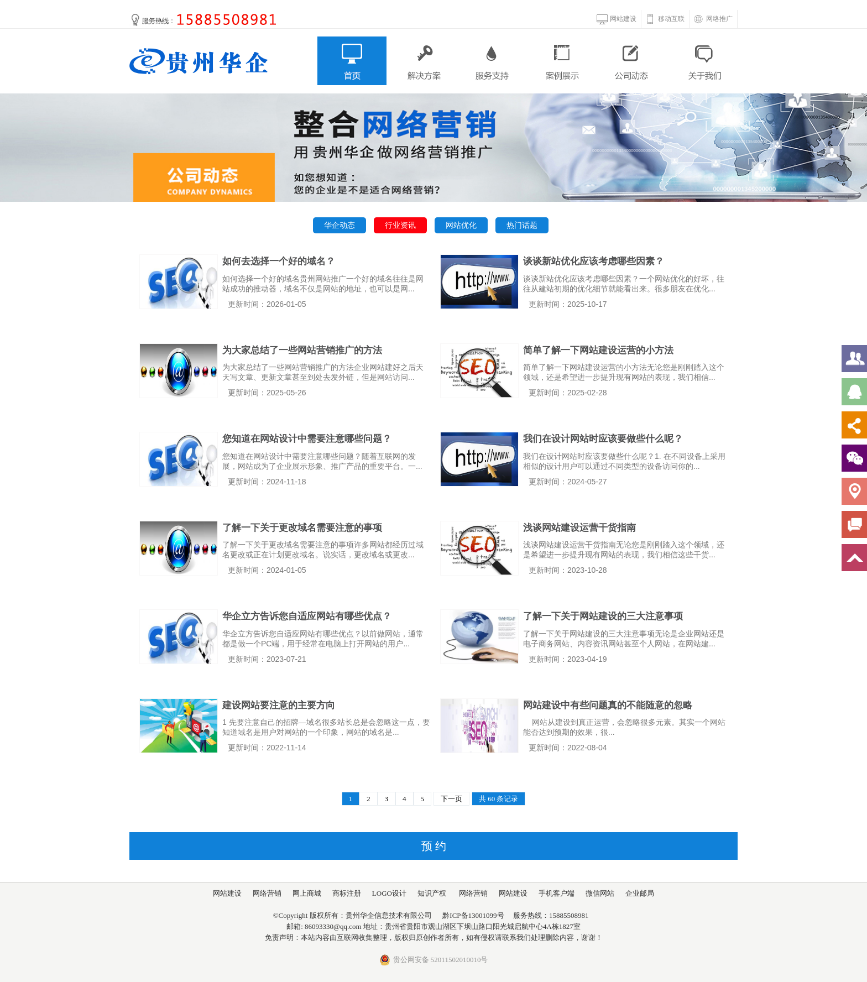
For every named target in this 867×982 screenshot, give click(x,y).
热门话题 (521, 225)
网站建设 (623, 19)
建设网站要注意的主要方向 (278, 705)
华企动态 (339, 225)
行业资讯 (400, 225)
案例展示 (562, 60)
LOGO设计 (389, 893)
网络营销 (267, 893)
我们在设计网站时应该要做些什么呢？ (603, 438)
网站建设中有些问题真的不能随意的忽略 (607, 705)
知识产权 (431, 893)
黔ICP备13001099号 (473, 915)
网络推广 (719, 19)
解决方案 (422, 60)
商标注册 (346, 893)
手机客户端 (556, 893)
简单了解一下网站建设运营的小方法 (598, 350)
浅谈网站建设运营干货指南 (579, 528)
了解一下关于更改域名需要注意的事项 (302, 528)
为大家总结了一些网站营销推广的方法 (302, 350)
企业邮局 (639, 893)
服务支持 (492, 60)
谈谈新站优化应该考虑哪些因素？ (593, 261)
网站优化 (461, 225)
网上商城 (307, 893)
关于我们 (703, 60)
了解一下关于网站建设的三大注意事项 (603, 616)
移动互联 (671, 19)
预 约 (433, 846)
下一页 (451, 799)
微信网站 (600, 893)
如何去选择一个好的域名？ (278, 261)
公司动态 (632, 60)
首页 (352, 60)
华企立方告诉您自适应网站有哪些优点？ (306, 616)
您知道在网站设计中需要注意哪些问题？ (306, 438)
